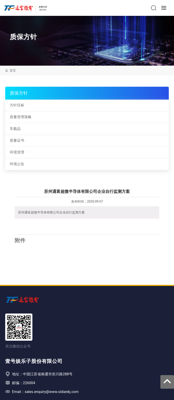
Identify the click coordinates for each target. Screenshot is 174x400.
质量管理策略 (20, 117)
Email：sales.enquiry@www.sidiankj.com (45, 392)
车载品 (15, 129)
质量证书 (17, 140)
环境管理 (17, 152)
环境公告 (17, 164)
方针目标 (17, 105)
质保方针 (23, 39)
